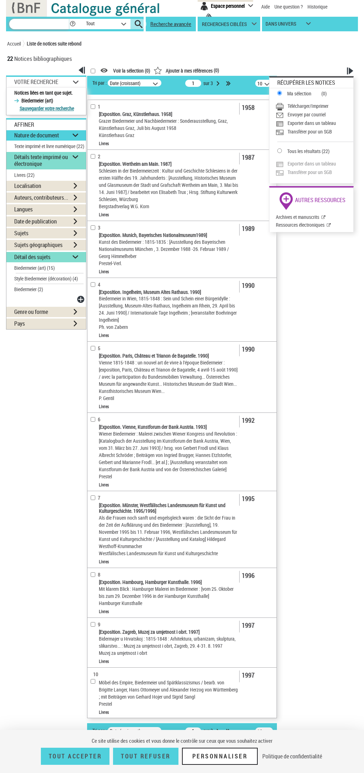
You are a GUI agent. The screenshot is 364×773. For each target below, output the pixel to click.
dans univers (281, 25)
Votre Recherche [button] (36, 82)
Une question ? (288, 6)
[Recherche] (39, 24)
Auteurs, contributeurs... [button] (41, 197)
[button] (72, 24)
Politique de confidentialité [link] (292, 756)
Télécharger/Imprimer (308, 105)
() (186, 70)
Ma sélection (299, 93)
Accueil (14, 43)
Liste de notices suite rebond (54, 43)
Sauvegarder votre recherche (47, 108)
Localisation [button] (27, 186)
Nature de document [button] (36, 135)
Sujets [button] (21, 233)
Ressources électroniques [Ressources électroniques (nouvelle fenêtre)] (300, 224)
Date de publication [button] (35, 221)
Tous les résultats (304, 151)
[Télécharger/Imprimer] (314, 106)
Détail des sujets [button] (32, 257)
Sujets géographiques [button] (38, 245)
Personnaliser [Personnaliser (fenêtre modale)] (220, 756)
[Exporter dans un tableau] (314, 123)
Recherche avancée (170, 23)
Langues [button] (23, 209)
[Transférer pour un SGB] (314, 131)
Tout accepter (75, 756)
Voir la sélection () (131, 70)
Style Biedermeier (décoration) (46, 278)
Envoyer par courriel (307, 114)
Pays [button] (19, 323)
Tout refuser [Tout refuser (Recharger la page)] (145, 756)
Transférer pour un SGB (310, 131)
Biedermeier (28, 289)
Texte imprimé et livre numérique (49, 146)
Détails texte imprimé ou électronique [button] (41, 160)
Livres (24, 175)
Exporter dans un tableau (312, 123)
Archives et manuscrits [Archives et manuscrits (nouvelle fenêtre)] (297, 217)
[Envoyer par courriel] (314, 114)
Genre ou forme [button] (31, 312)
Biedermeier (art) (34, 267)
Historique (317, 6)
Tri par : (99, 82)
